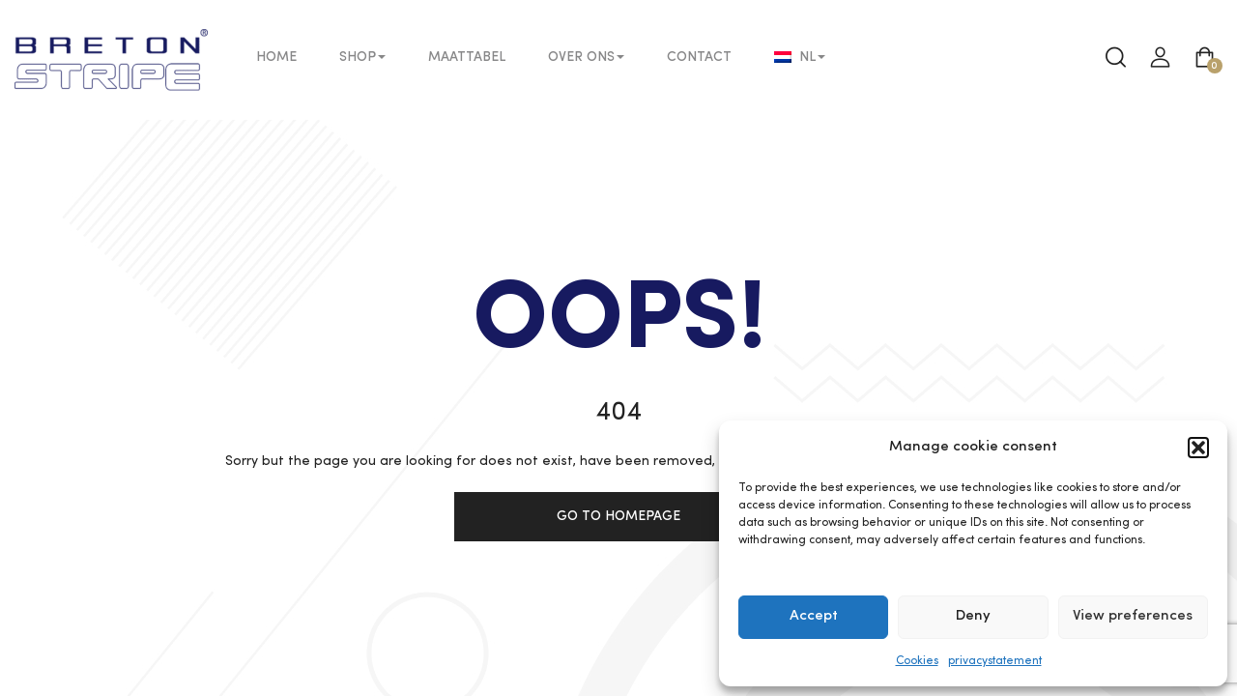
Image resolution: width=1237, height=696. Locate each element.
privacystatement (995, 661)
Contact (699, 57)
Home (276, 57)
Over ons (586, 57)
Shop (362, 57)
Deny (973, 616)
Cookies (917, 661)
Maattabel (466, 57)
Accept (814, 616)
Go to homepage (618, 516)
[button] (1198, 447)
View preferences (1133, 616)
